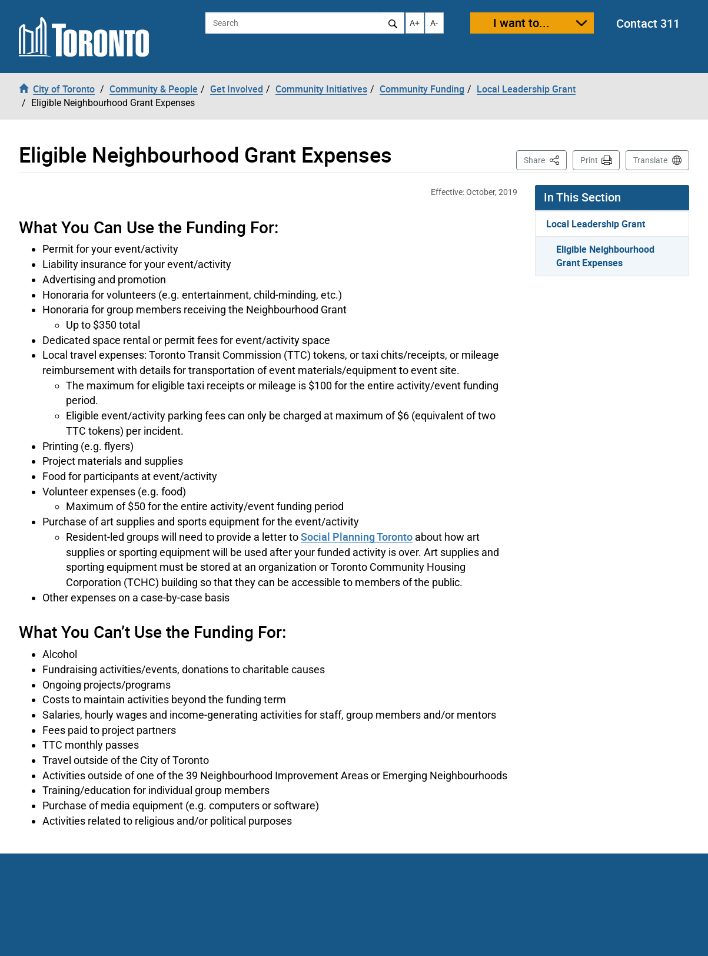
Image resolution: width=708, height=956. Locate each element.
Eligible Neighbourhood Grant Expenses (605, 256)
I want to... (521, 23)
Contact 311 (648, 23)
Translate (650, 160)
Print (589, 160)
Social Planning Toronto (357, 537)
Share (545, 159)
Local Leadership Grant (595, 223)
